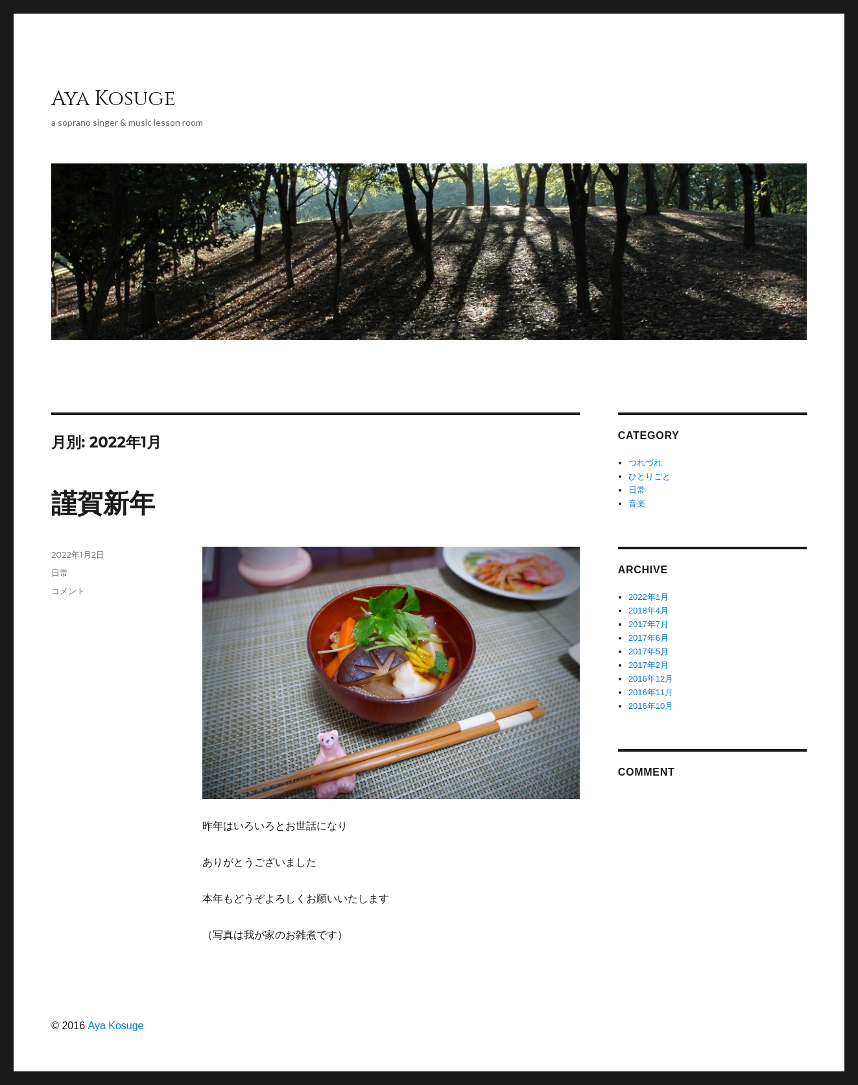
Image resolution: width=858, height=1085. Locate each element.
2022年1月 (648, 597)
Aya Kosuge (113, 99)
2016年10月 (650, 706)
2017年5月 (648, 651)
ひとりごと (649, 476)
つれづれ (645, 463)
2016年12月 (650, 679)
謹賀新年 (103, 503)
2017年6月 (648, 638)
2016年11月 (650, 692)
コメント (68, 591)
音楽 (636, 503)
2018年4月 (648, 610)
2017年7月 (648, 624)
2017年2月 (648, 665)
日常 (59, 572)
